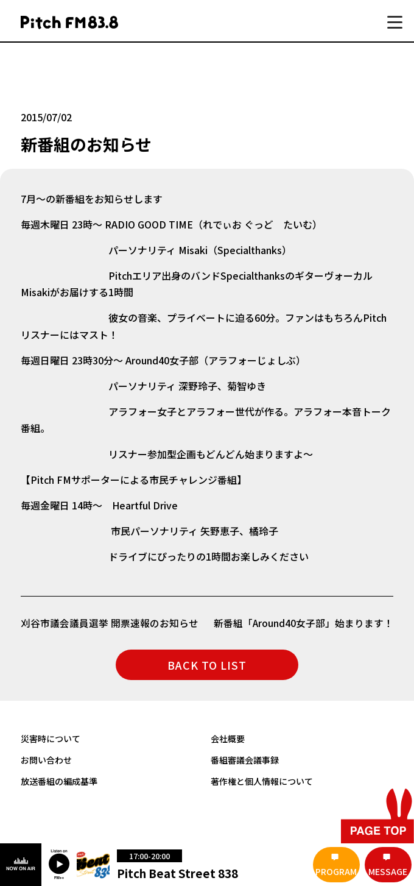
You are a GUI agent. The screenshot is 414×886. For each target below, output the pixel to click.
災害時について (50, 738)
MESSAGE (387, 871)
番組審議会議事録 (245, 759)
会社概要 (228, 738)
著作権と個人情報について (262, 780)
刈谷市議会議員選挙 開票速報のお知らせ (109, 622)
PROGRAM (336, 871)
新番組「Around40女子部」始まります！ (303, 622)
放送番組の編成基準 (59, 780)
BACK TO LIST (207, 665)
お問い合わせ (46, 759)
